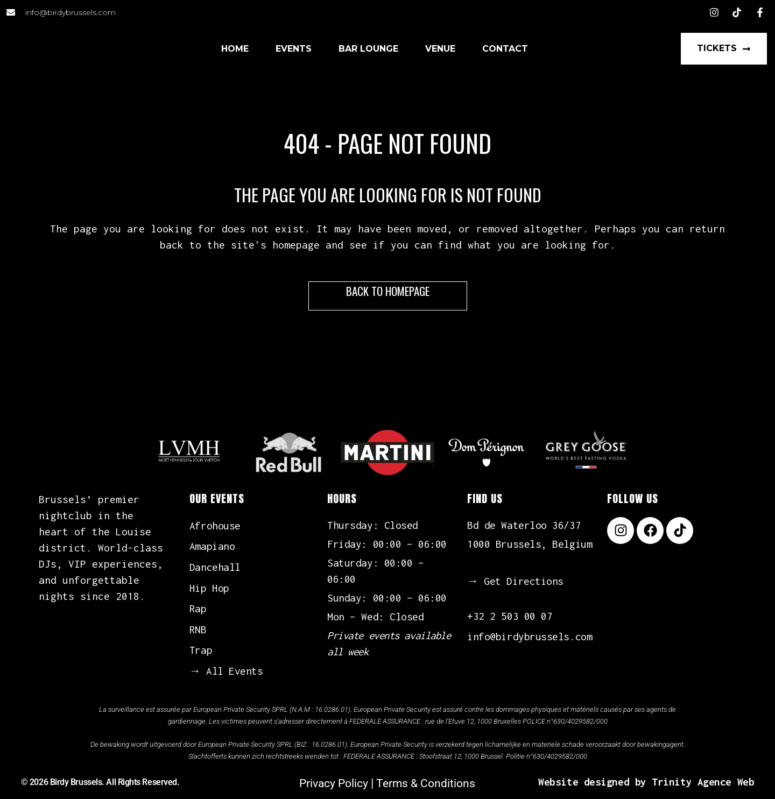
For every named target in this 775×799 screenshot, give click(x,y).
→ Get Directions (515, 581)
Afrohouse (215, 526)
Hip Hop (209, 588)
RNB (198, 629)
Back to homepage (387, 290)
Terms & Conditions (425, 783)
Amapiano (212, 546)
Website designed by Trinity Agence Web (646, 782)
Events (294, 49)
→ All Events (226, 671)
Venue (440, 49)
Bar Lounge (368, 49)
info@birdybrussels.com (529, 636)
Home (235, 49)
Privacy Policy (333, 783)
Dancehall (215, 567)
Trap (200, 650)
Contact (505, 49)
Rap (198, 608)
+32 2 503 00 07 (509, 616)
